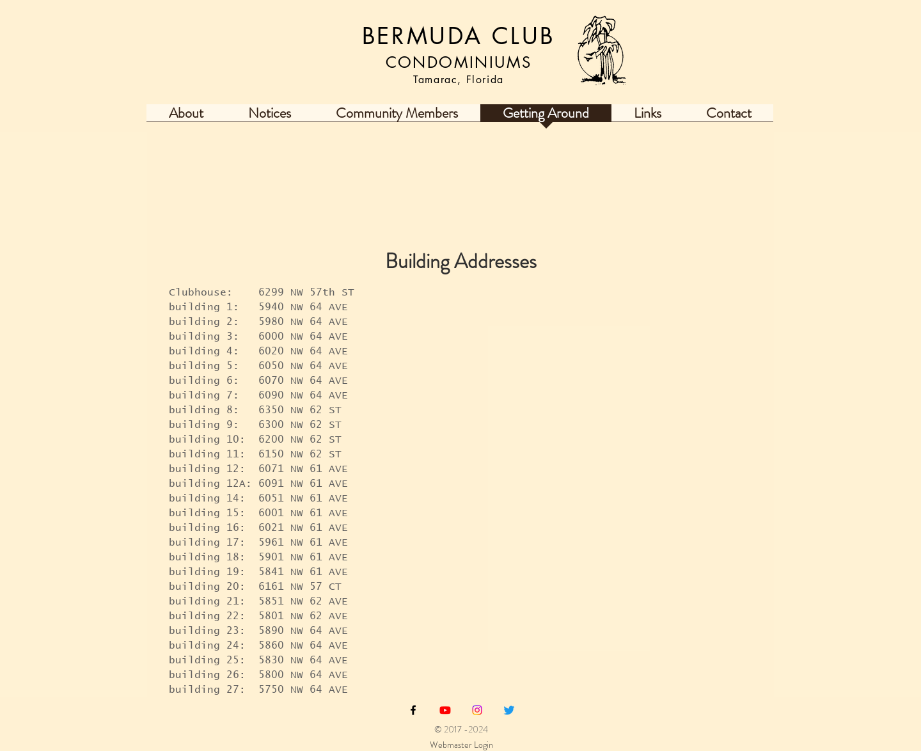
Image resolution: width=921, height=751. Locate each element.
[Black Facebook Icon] (413, 710)
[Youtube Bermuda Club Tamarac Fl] (445, 710)
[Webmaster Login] (461, 744)
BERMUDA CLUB (458, 36)
